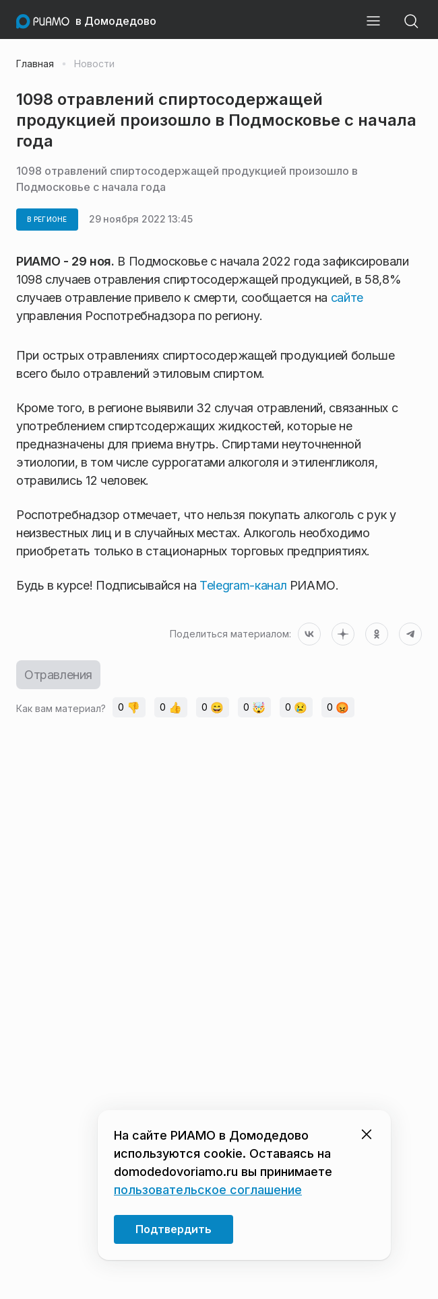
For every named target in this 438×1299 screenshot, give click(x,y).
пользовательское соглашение (208, 1190)
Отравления (58, 675)
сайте (347, 297)
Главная (35, 64)
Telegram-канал (242, 585)
